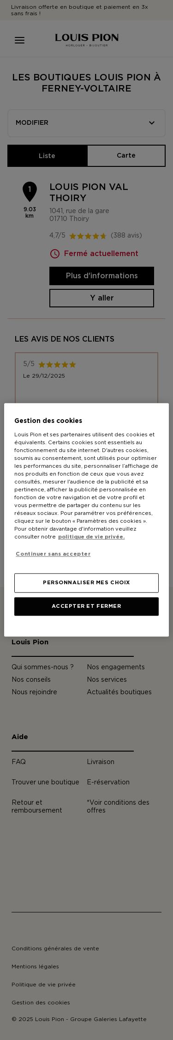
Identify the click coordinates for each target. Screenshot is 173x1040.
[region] (86, 519)
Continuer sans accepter (53, 554)
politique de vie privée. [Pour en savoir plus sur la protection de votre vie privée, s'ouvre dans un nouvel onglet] (91, 537)
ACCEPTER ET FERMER (86, 606)
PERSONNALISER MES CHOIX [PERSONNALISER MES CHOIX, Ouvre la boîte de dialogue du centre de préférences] (86, 583)
